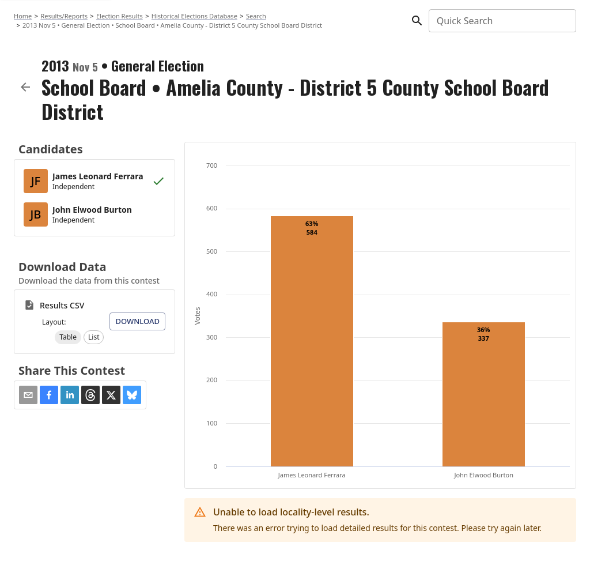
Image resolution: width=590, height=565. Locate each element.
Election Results (119, 16)
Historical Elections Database (194, 16)
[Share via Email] (28, 395)
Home (23, 16)
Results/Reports (64, 16)
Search (256, 16)
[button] (68, 337)
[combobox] (501, 21)
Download (137, 321)
